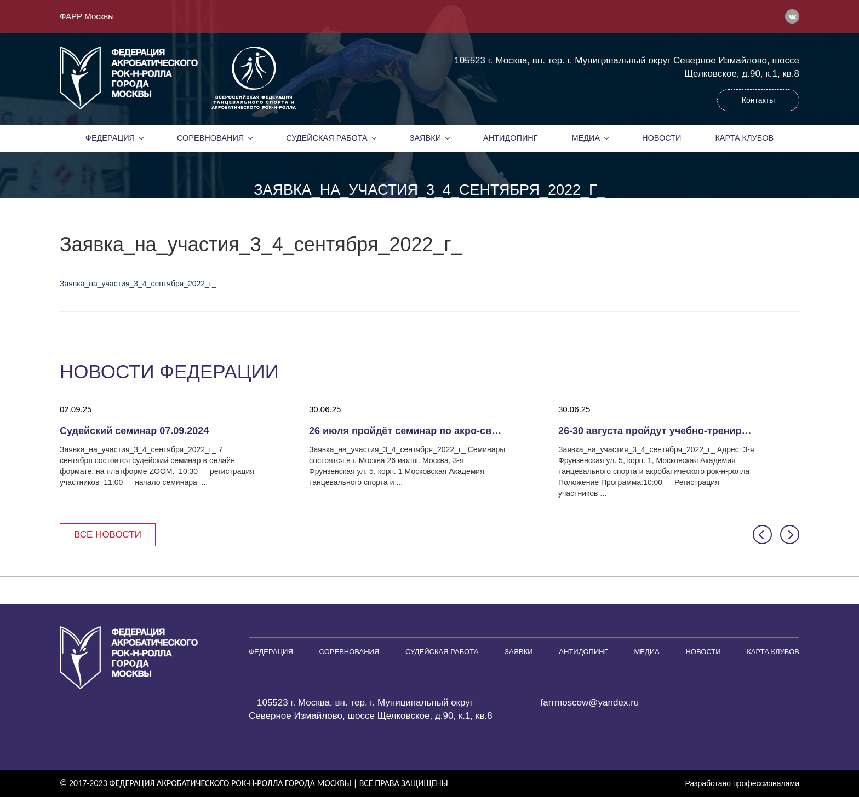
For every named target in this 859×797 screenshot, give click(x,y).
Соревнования (210, 138)
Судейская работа (327, 138)
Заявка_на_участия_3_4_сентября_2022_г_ (138, 283)
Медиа (586, 138)
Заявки (425, 138)
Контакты (758, 100)
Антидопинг (510, 138)
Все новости (107, 534)
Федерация (110, 138)
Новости (662, 138)
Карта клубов (744, 138)
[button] (762, 534)
